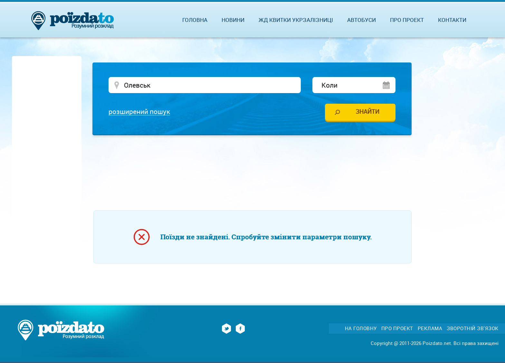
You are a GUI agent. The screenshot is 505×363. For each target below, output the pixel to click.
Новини (233, 20)
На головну (361, 328)
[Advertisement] (252, 159)
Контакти (452, 20)
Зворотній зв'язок (473, 328)
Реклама (430, 328)
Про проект (407, 20)
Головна (194, 20)
